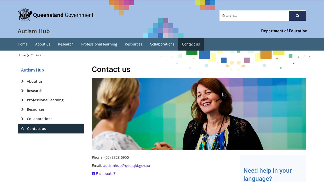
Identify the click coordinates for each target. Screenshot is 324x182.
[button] (297, 16)
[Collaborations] (22, 118)
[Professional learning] (22, 100)
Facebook (103, 173)
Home (22, 55)
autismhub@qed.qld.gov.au (126, 165)
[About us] (22, 81)
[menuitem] (22, 44)
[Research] (22, 90)
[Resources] (22, 109)
